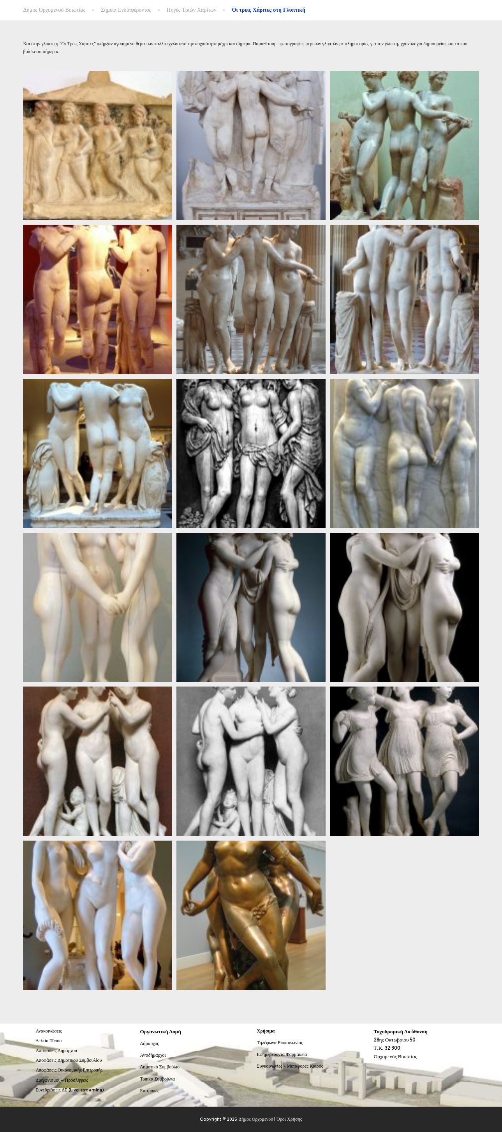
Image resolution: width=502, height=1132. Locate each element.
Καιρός (316, 1066)
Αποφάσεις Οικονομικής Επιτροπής (69, 1070)
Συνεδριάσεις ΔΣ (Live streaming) (70, 1090)
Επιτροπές (149, 1090)
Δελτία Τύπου (49, 1040)
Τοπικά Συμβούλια (157, 1079)
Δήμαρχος (149, 1043)
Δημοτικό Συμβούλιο (160, 1067)
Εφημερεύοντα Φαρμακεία (282, 1054)
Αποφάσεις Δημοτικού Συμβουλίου (69, 1060)
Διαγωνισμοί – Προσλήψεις (62, 1080)
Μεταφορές (298, 1066)
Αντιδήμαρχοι (153, 1055)
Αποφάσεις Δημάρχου (56, 1050)
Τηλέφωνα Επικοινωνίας (280, 1042)
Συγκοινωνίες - (272, 1066)
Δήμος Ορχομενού (255, 1119)
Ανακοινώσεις (49, 1031)
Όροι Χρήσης (289, 1119)
